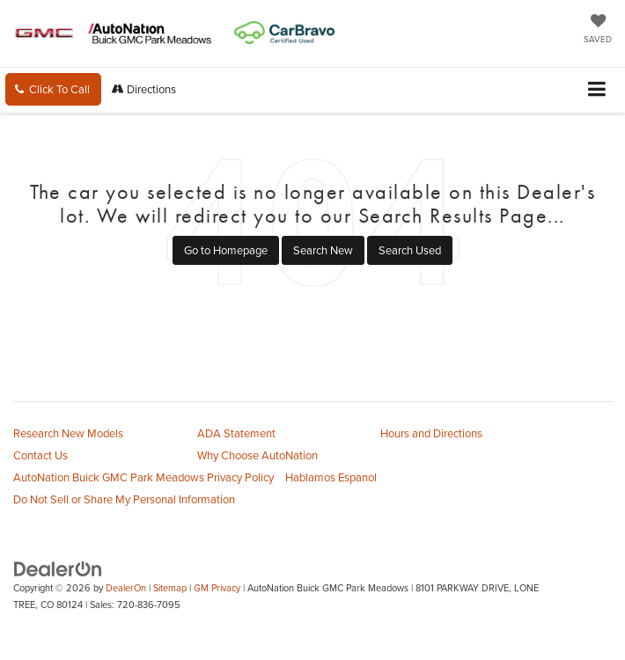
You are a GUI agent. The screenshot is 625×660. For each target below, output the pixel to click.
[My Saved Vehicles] (598, 30)
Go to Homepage (226, 250)
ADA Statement (236, 433)
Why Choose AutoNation (257, 455)
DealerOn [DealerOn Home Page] (126, 588)
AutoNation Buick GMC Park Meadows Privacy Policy (143, 477)
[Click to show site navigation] (597, 90)
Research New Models (68, 433)
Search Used (410, 250)
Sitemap (170, 588)
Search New (323, 250)
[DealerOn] (58, 568)
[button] (53, 89)
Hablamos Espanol (331, 477)
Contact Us (40, 455)
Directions (144, 89)
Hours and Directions (431, 433)
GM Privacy (217, 588)
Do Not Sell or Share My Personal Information (124, 499)
